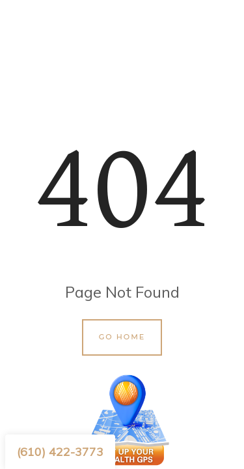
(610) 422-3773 (60, 451)
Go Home (122, 336)
